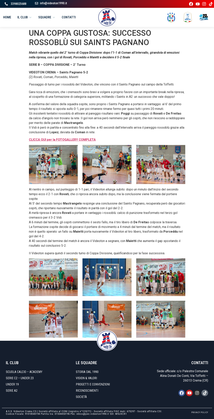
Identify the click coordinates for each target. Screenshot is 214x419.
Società (81, 397)
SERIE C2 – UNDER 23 (20, 378)
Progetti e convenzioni (93, 384)
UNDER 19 (12, 384)
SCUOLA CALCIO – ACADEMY (24, 372)
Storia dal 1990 (87, 372)
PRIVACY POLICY (199, 412)
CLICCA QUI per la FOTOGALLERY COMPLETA (62, 139)
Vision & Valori (86, 378)
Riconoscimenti (87, 390)
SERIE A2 (11, 390)
